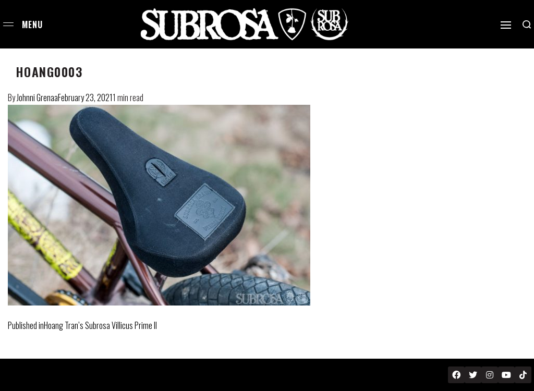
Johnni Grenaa (37, 97)
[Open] (506, 25)
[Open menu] (8, 24)
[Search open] (526, 24)
